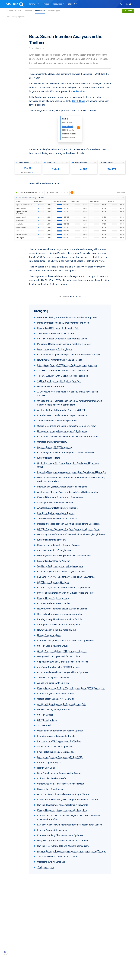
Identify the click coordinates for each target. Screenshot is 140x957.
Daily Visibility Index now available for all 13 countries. (62, 840)
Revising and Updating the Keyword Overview (58, 545)
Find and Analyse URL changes (52, 830)
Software (34, 4)
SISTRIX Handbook (109, 927)
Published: (64, 296)
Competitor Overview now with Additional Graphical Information (67, 436)
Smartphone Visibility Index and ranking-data (58, 624)
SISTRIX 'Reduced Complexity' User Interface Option (62, 338)
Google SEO (50, 931)
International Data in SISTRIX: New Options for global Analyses (67, 365)
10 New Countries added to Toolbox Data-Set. (59, 381)
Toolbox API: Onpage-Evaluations (53, 677)
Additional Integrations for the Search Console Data (61, 704)
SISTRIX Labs (78, 101)
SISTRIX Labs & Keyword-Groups (52, 646)
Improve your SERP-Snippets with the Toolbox (59, 741)
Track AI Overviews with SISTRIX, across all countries (62, 376)
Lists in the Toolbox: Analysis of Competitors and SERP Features (67, 799)
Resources (58, 4)
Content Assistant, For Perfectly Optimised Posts (60, 783)
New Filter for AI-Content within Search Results (59, 360)
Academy (77, 935)
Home (8, 17)
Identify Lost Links (46, 768)
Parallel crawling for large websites (53, 709)
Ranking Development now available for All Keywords (62, 805)
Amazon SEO (50, 935)
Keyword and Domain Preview (51, 539)
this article (79, 91)
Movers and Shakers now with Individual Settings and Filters (66, 593)
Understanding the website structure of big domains (62, 431)
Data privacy (23, 938)
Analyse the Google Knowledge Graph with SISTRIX (61, 410)
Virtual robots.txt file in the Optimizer (54, 746)
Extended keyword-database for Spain (55, 693)
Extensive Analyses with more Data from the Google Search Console (69, 824)
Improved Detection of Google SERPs (55, 550)
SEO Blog (77, 938)
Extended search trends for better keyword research (62, 415)
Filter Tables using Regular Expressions (55, 752)
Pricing (46, 4)
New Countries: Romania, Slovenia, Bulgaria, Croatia (62, 608)
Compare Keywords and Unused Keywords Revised (61, 571)
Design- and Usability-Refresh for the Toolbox (58, 656)
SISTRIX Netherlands (47, 720)
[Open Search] (121, 4)
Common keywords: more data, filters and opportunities (63, 587)
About (20, 927)
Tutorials (76, 946)
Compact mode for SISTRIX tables (53, 603)
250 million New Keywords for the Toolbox (57, 518)
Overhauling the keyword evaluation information (60, 614)
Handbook (28, 11)
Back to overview (45, 867)
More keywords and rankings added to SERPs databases (64, 555)
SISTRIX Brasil (44, 725)
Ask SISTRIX (78, 927)
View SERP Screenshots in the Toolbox (55, 333)
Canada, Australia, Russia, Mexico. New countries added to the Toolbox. (71, 851)
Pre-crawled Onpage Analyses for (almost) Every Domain (64, 344)
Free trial (128, 11)
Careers (25, 931)
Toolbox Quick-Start (13, 11)
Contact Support (54, 11)
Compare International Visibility (52, 442)
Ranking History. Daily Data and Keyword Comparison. (63, 846)
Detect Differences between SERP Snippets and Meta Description (68, 524)
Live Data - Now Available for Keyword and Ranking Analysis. (66, 577)
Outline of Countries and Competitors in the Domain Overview (66, 426)
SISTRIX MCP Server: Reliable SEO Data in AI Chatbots (63, 370)
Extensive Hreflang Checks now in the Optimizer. (60, 835)
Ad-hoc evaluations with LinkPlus (53, 683)
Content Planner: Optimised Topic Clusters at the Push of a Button (68, 354)
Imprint (21, 942)
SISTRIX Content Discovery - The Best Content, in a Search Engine (68, 529)
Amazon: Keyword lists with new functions (57, 508)
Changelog (16, 17)
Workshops (77, 931)
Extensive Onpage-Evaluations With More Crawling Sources (65, 640)
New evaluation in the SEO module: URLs (56, 630)
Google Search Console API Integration (55, 699)
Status (103, 942)
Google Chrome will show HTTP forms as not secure (62, 651)
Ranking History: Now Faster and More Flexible (59, 619)
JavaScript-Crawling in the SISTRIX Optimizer (58, 667)
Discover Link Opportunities (50, 789)
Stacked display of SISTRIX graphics (54, 447)
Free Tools (77, 942)
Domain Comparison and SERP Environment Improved (63, 322)
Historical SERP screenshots (50, 386)
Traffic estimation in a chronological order (57, 420)
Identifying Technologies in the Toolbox (55, 513)
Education (22, 935)
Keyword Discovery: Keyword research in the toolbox (62, 810)
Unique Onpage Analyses (49, 635)
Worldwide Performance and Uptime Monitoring (60, 566)
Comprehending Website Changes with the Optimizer (62, 672)
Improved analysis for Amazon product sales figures (62, 486)
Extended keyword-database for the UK (56, 736)
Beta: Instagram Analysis (49, 762)
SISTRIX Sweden (45, 715)
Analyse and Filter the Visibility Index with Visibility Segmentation (68, 492)
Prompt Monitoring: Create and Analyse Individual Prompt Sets (67, 317)
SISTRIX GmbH (25, 922)
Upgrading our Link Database (51, 862)
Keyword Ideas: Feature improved (53, 598)
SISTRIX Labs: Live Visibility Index (53, 582)
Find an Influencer (52, 938)
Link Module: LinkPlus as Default (52, 778)
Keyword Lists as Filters (48, 458)
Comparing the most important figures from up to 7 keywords (66, 452)
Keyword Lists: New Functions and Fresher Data (60, 497)
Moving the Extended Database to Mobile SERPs (60, 757)
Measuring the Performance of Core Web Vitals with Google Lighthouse (71, 534)
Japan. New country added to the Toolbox (57, 856)
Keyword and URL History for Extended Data (58, 328)
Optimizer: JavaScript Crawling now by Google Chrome (63, 794)
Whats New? (106, 931)
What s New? (40, 11)
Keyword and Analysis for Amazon (53, 561)
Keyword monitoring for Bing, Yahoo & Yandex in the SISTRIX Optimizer (71, 688)
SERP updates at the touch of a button (55, 502)
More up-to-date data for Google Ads (54, 349)
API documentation (109, 935)
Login (128, 4)
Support (72, 4)
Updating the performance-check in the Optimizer (60, 730)
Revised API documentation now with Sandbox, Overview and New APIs (71, 472)
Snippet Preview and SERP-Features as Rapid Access (62, 661)
